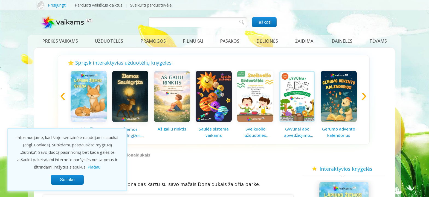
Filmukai (193, 41)
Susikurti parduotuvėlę (151, 5)
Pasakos (229, 41)
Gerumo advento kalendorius (338, 132)
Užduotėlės (109, 41)
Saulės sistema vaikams (214, 132)
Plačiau (94, 167)
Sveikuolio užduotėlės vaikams (255, 132)
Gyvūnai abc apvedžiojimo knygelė (297, 132)
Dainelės (342, 41)
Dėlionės (267, 41)
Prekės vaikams (60, 41)
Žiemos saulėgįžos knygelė (130, 132)
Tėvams (378, 41)
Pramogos (153, 41)
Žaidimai (305, 41)
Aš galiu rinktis (172, 129)
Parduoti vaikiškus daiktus (99, 5)
